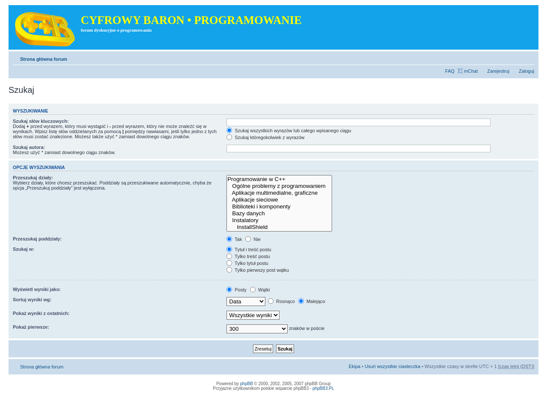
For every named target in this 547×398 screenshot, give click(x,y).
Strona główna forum (43, 59)
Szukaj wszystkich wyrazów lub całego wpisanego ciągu (288, 130)
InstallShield (279, 227)
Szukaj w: (23, 249)
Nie (253, 239)
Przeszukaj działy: (33, 177)
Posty (236, 289)
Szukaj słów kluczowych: (41, 121)
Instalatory (279, 220)
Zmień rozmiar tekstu (528, 57)
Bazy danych (279, 213)
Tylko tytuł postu (247, 263)
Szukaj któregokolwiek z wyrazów (265, 137)
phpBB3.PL (323, 388)
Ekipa (355, 366)
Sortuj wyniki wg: (32, 299)
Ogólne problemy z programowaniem (279, 186)
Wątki (260, 289)
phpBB (246, 383)
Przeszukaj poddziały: (37, 238)
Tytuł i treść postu (248, 249)
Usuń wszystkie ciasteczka (392, 366)
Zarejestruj (498, 71)
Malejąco (311, 301)
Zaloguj (526, 71)
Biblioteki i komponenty (279, 206)
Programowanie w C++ (279, 179)
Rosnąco (281, 301)
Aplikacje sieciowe (279, 199)
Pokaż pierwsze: (31, 327)
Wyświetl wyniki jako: (37, 289)
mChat (471, 71)
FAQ (450, 71)
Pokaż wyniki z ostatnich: (41, 313)
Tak (234, 239)
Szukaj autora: (29, 147)
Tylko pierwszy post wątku (257, 270)
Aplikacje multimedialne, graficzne (279, 193)
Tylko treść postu (248, 256)
